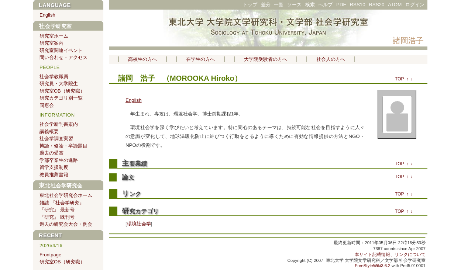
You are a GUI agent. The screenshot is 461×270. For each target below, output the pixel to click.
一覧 (278, 4)
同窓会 (46, 105)
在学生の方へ (200, 59)
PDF (341, 4)
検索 (310, 4)
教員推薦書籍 (53, 174)
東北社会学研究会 (61, 185)
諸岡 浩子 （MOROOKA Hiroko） (180, 78)
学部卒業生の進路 (58, 160)
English (133, 100)
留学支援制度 (53, 167)
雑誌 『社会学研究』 (61, 202)
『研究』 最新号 (57, 209)
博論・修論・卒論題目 (63, 146)
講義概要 (49, 131)
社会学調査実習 (56, 138)
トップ (250, 4)
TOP (399, 79)
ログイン (414, 4)
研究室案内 (51, 43)
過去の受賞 (51, 153)
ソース (294, 4)
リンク (131, 194)
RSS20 (376, 4)
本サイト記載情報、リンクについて (390, 254)
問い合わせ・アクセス (63, 57)
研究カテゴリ (140, 211)
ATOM (395, 4)
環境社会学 (139, 223)
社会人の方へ (330, 59)
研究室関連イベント (61, 50)
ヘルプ (325, 4)
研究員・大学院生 (58, 83)
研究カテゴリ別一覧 (61, 98)
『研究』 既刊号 (57, 217)
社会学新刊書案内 (58, 124)
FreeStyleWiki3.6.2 (373, 265)
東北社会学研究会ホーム (65, 195)
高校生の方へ (142, 59)
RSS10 (357, 4)
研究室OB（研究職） (62, 91)
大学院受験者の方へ (265, 59)
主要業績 (134, 163)
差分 (266, 4)
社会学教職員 (53, 76)
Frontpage (50, 254)
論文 (128, 177)
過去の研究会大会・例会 (65, 224)
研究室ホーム (53, 36)
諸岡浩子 (408, 40)
